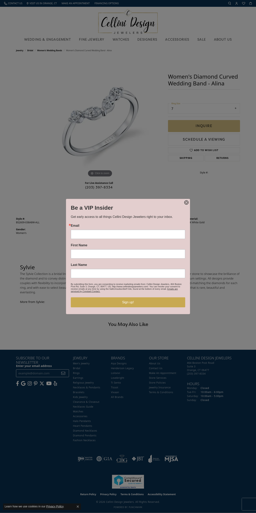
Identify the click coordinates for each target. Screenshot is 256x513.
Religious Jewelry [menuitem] (83, 382)
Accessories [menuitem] (80, 416)
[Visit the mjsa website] (171, 459)
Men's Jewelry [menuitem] (81, 363)
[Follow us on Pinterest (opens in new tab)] (35, 383)
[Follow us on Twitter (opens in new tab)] (41, 383)
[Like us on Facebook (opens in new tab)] (17, 383)
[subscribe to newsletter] (63, 373)
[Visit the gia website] (104, 459)
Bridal (30, 50)
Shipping (186, 158)
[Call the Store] (196, 373)
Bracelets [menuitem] (78, 392)
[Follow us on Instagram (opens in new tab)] (30, 383)
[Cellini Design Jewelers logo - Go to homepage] (128, 20)
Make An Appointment (162, 373)
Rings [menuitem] (76, 373)
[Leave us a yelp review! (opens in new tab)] (55, 383)
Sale (201, 39)
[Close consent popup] (78, 506)
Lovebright (117, 378)
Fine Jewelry (91, 39)
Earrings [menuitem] (78, 378)
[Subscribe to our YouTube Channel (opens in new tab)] (49, 383)
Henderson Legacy (122, 368)
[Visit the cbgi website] (122, 459)
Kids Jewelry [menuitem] (80, 397)
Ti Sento (116, 382)
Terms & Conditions (161, 392)
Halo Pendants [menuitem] (82, 421)
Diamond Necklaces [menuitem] (85, 430)
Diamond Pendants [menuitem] (84, 435)
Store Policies (157, 382)
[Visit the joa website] (154, 459)
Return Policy (88, 494)
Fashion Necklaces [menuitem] (84, 440)
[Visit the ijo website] (85, 459)
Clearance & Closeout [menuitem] (86, 402)
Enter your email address (34, 366)
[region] (100, 118)
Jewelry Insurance (160, 387)
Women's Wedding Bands (49, 50)
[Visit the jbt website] (138, 459)
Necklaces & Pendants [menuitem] (86, 387)
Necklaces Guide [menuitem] (83, 406)
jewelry (19, 50)
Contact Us (155, 368)
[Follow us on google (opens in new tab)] (23, 383)
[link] (13, 3)
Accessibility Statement (162, 494)
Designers (147, 39)
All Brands (117, 397)
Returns (222, 158)
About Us (223, 39)
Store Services (157, 378)
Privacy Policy (108, 494)
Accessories (177, 39)
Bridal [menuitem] (76, 368)
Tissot (114, 387)
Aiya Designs (119, 363)
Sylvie (133, 222)
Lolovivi (115, 373)
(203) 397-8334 (99, 187)
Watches (121, 39)
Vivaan (115, 392)
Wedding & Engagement (47, 39)
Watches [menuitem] (78, 411)
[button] (229, 3)
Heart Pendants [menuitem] (82, 426)
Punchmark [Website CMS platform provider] (135, 507)
